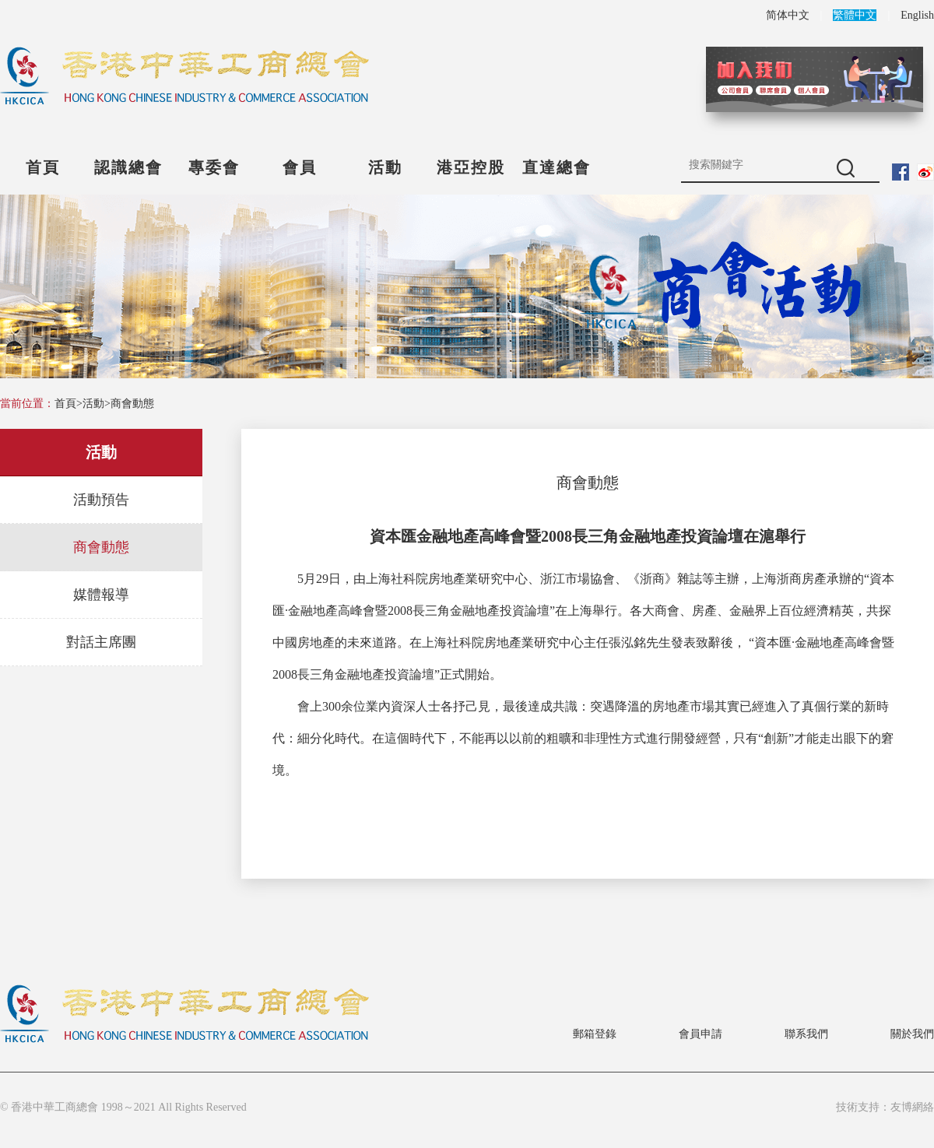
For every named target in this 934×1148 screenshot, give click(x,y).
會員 (300, 167)
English (917, 15)
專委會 (214, 167)
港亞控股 (471, 167)
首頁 (43, 167)
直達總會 (556, 167)
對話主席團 (101, 642)
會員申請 (700, 1034)
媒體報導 (101, 594)
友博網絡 (912, 1107)
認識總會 (128, 167)
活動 (385, 167)
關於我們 (912, 1034)
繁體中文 (854, 15)
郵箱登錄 (594, 1034)
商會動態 (132, 403)
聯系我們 (806, 1034)
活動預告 (101, 499)
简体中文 (787, 15)
